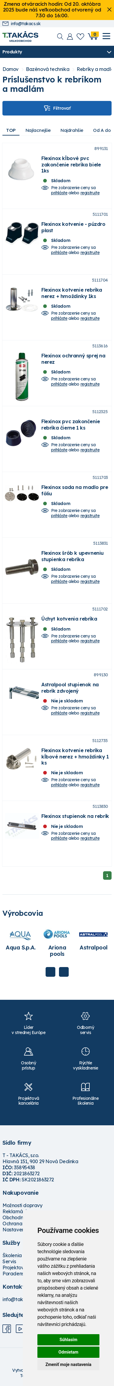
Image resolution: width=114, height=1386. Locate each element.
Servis (9, 1261)
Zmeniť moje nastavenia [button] (68, 1364)
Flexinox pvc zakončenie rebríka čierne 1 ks (70, 424)
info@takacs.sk (21, 23)
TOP (11, 130)
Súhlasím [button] (69, 1339)
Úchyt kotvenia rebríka (69, 619)
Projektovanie (18, 1267)
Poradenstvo (16, 1273)
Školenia (12, 1255)
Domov (10, 69)
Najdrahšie (71, 130)
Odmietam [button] (68, 1352)
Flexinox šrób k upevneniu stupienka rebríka (72, 556)
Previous (50, 972)
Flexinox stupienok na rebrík (75, 816)
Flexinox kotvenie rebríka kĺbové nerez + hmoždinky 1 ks (75, 756)
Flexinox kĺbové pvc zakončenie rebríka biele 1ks (71, 164)
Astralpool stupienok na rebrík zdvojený (70, 687)
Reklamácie (15, 1211)
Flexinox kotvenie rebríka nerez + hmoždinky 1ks (71, 293)
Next (64, 972)
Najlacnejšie (38, 130)
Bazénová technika (47, 69)
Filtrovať (56, 108)
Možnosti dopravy (22, 1205)
